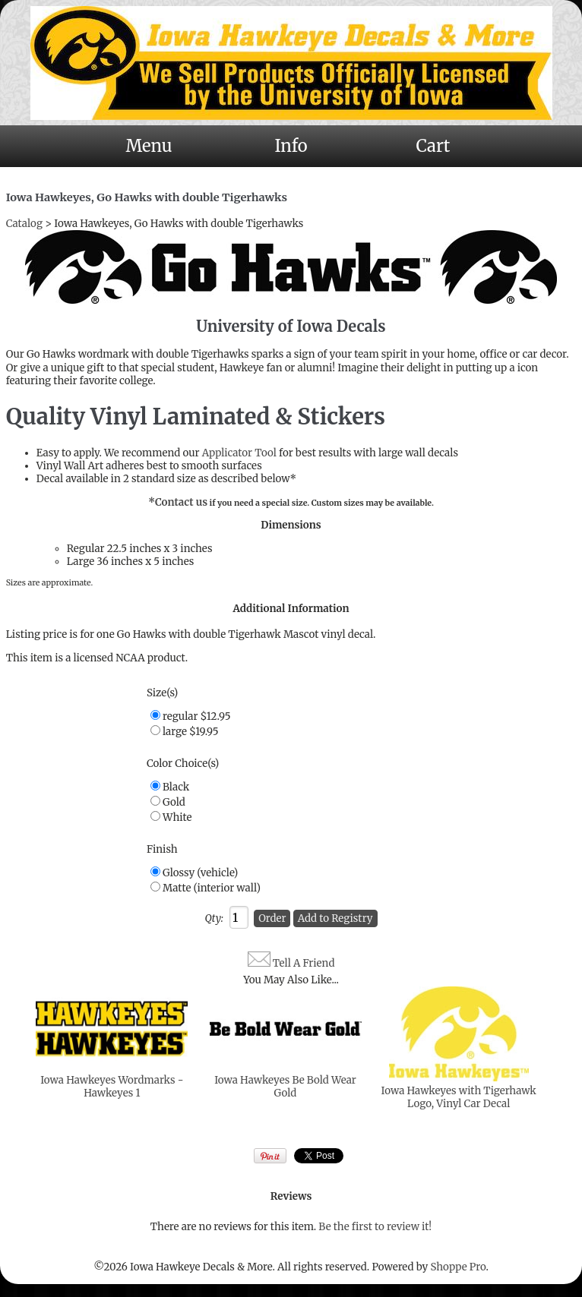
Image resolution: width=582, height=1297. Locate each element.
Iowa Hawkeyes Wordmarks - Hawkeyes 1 (111, 1087)
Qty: (213, 918)
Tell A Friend (304, 963)
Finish (162, 849)
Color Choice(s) (183, 763)
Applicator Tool (239, 453)
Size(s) (162, 692)
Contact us (181, 502)
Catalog (24, 223)
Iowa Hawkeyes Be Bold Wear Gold (285, 1087)
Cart (433, 145)
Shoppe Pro (458, 1267)
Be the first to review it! (375, 1226)
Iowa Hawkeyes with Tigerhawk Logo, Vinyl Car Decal (458, 1097)
